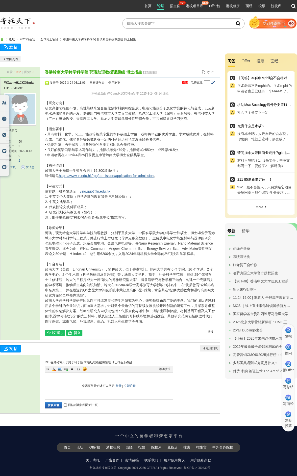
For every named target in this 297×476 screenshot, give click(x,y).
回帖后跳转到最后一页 (81, 405)
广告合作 (112, 460)
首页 (148, 6)
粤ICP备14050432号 (196, 468)
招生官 (175, 6)
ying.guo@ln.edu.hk (95, 191)
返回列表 (12, 59)
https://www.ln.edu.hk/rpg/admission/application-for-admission (106, 176)
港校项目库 (194, 6)
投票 (261, 6)
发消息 (29, 167)
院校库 (276, 6)
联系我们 (151, 460)
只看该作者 (97, 82)
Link (66, 369)
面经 (249, 6)
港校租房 (233, 6)
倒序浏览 (114, 82)
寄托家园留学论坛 (2, 39)
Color (53, 369)
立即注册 (130, 386)
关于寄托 (93, 460)
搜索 (186, 447)
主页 (13, 167)
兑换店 (172, 447)
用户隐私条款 (200, 460)
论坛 (160, 6)
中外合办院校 (222, 447)
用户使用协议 (174, 460)
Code (78, 369)
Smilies (84, 369)
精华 (245, 231)
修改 (128, 362)
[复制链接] (150, 72)
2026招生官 (27, 39)
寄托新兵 (11, 130)
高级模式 (164, 369)
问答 (231, 61)
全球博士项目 (49, 39)
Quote (72, 369)
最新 (231, 231)
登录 (119, 386)
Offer (246, 61)
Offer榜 (214, 6)
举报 (210, 331)
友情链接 (132, 460)
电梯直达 (197, 82)
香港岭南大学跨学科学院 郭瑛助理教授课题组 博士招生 (99, 39)
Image (59, 369)
